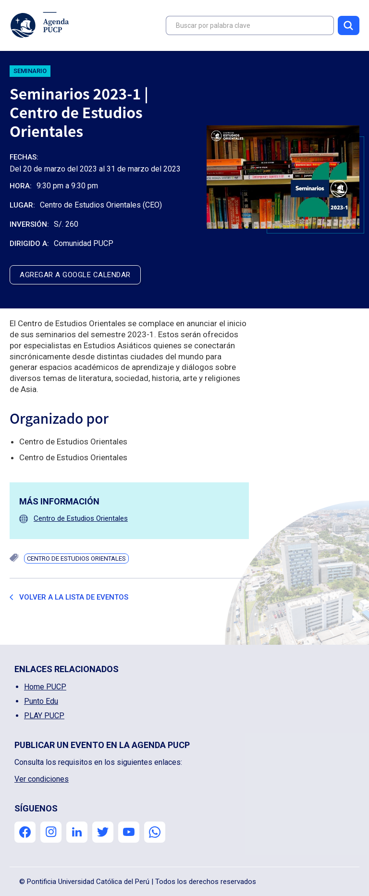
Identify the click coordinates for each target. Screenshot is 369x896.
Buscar (348, 25)
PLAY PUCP (44, 715)
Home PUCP (45, 686)
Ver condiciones (41, 779)
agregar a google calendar (75, 274)
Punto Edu (41, 701)
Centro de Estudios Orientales (81, 518)
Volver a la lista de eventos (73, 597)
